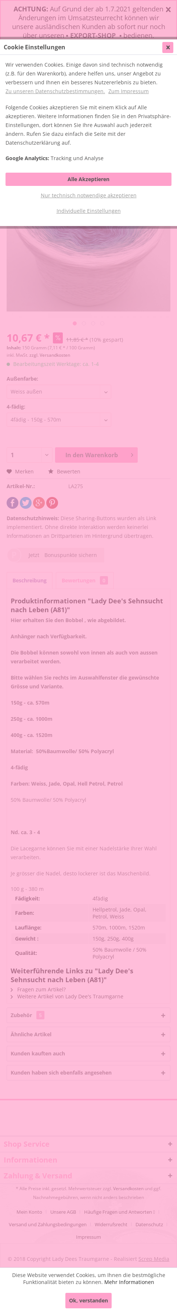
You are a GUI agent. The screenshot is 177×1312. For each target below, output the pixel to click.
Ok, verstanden (88, 1300)
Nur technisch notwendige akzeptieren (89, 195)
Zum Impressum (128, 91)
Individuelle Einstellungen (89, 210)
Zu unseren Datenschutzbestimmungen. (55, 91)
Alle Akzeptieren (88, 179)
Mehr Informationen (129, 1282)
